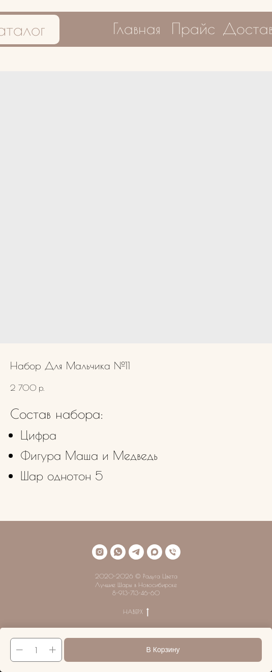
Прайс (193, 28)
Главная (137, 28)
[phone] (172, 552)
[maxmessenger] (154, 552)
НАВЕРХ (136, 612)
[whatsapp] (118, 552)
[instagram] (99, 552)
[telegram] (136, 552)
